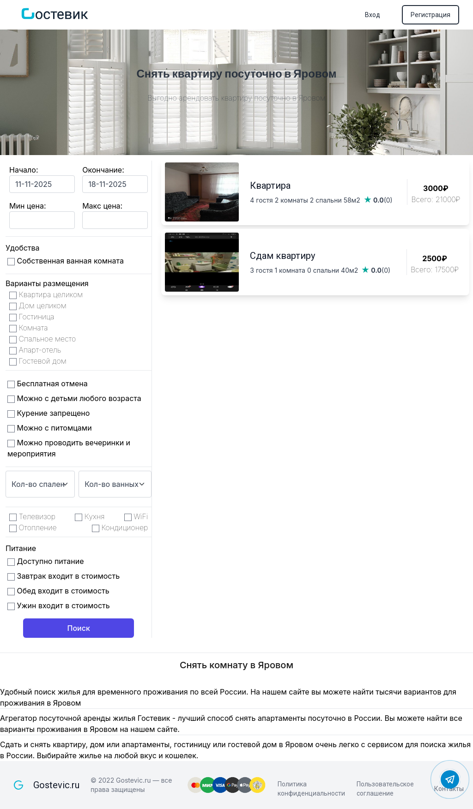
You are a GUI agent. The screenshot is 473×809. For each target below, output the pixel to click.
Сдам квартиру (282, 255)
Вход (372, 14)
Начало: (23, 169)
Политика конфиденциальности (311, 788)
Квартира (270, 185)
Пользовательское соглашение (385, 788)
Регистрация (430, 14)
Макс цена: (102, 205)
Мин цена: (27, 205)
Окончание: (103, 169)
